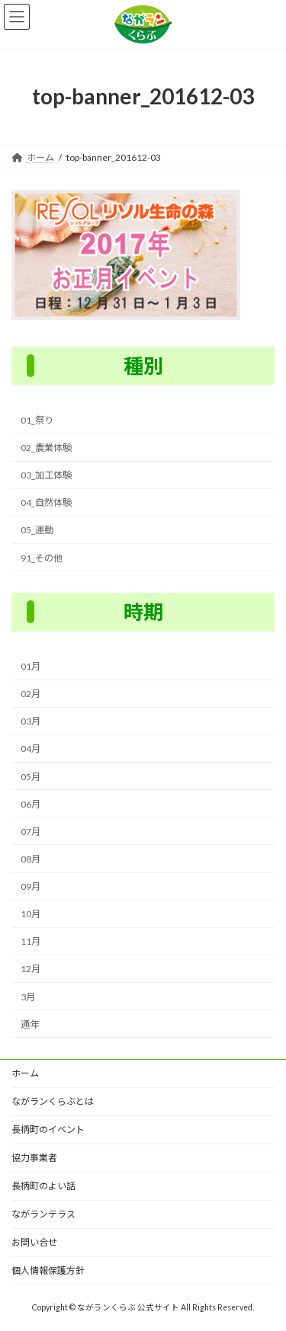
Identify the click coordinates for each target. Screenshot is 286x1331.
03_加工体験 (46, 475)
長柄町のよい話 (43, 1186)
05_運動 (37, 530)
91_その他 (42, 557)
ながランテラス (43, 1214)
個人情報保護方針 (48, 1270)
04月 (30, 748)
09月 (30, 886)
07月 (30, 831)
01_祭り (37, 420)
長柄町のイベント (48, 1129)
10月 (30, 914)
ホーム (25, 1073)
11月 (30, 941)
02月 (30, 693)
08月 (30, 859)
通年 (30, 1024)
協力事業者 (34, 1157)
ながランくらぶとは (52, 1101)
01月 (30, 666)
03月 (30, 721)
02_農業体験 (46, 447)
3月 (28, 996)
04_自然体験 (46, 502)
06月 (30, 804)
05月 (30, 776)
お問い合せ (34, 1242)
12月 (30, 968)
